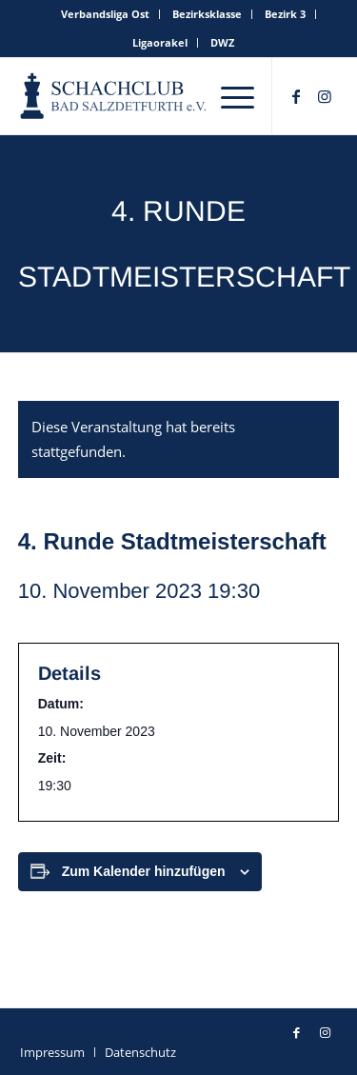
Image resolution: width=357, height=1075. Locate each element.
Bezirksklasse (207, 14)
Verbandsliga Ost (105, 14)
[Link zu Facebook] (296, 96)
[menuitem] (105, 14)
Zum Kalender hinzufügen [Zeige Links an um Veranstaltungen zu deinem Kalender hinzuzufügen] (144, 871)
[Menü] (237, 96)
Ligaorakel (160, 42)
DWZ (222, 42)
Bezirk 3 (285, 14)
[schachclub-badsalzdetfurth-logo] (114, 96)
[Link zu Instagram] (324, 96)
